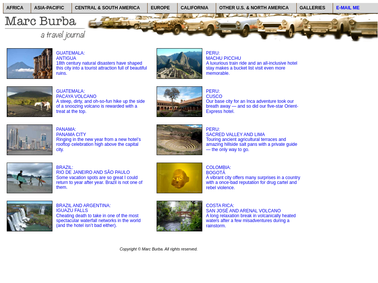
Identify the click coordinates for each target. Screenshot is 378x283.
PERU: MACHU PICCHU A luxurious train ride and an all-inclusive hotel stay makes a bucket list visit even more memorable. (251, 63)
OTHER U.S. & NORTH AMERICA (254, 7)
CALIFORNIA (194, 7)
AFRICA (14, 7)
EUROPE (160, 7)
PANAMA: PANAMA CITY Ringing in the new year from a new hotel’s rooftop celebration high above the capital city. (98, 139)
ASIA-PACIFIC (49, 7)
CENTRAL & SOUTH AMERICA (107, 7)
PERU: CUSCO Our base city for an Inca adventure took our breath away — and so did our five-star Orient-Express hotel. (252, 101)
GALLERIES (313, 7)
